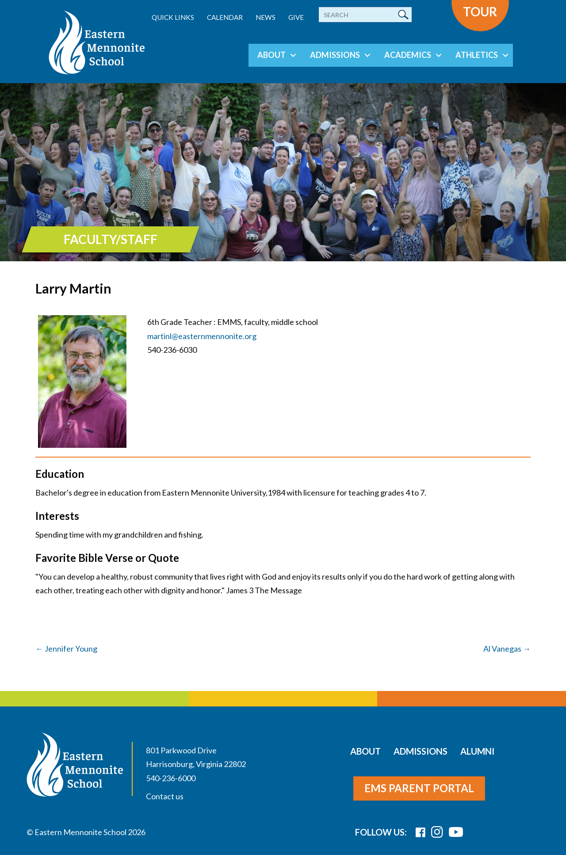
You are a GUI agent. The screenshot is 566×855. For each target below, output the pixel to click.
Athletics (476, 55)
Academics (407, 55)
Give (296, 17)
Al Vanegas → (507, 648)
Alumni (477, 751)
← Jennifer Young (66, 648)
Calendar (225, 17)
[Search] (365, 14)
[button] (293, 55)
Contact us (165, 796)
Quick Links (173, 17)
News (265, 17)
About (271, 55)
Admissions (335, 55)
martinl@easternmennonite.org (201, 336)
